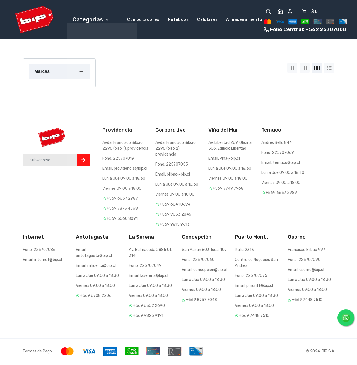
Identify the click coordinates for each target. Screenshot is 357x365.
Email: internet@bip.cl (42, 260)
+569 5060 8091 (120, 219)
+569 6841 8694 (172, 205)
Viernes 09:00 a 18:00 (121, 189)
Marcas (42, 72)
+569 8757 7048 (199, 300)
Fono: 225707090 (304, 260)
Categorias (90, 19)
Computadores (143, 20)
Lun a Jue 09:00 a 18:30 (123, 179)
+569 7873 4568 (120, 209)
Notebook (178, 20)
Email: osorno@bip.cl (306, 270)
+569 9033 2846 (173, 215)
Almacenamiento (244, 20)
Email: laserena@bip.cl (148, 276)
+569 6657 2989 (279, 193)
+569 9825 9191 (146, 316)
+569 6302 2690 (147, 306)
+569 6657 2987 (120, 199)
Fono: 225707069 (277, 153)
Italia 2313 (244, 250)
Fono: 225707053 (171, 165)
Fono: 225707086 (39, 250)
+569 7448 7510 (252, 316)
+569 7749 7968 (225, 189)
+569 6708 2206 (94, 296)
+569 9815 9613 (172, 225)
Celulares (207, 20)
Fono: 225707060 (198, 260)
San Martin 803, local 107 (204, 250)
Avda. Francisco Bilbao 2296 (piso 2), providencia (175, 149)
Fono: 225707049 (145, 266)
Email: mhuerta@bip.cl (96, 266)
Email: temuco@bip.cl (280, 163)
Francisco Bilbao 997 (306, 250)
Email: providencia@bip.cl (124, 169)
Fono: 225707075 (251, 276)
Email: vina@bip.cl (224, 159)
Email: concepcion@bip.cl (204, 270)
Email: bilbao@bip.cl (172, 175)
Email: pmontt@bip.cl (254, 286)
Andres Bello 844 (276, 143)
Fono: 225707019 (118, 159)
